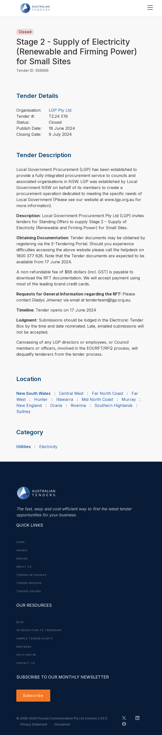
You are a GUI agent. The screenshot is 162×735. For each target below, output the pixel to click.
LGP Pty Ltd (60, 110)
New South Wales (33, 393)
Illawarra (64, 399)
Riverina (78, 405)
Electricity (48, 446)
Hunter (41, 399)
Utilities (23, 446)
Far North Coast (107, 393)
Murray (129, 399)
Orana (56, 405)
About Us (24, 566)
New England (29, 405)
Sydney (23, 411)
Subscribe (34, 694)
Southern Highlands (113, 405)
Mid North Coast (97, 399)
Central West (71, 393)
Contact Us (26, 660)
